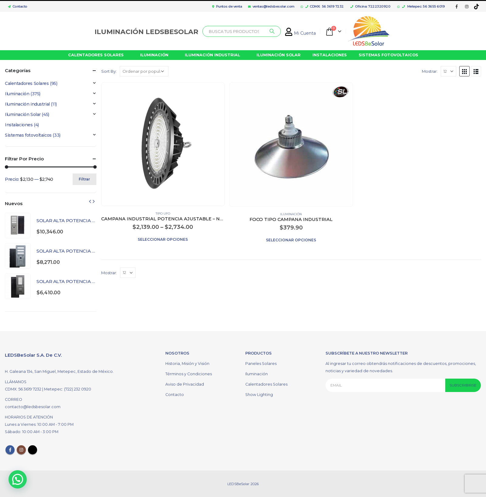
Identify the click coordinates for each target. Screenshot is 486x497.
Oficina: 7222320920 (370, 6)
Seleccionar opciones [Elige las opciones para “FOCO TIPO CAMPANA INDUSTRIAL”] (291, 240)
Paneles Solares (261, 363)
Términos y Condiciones (188, 373)
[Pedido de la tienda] (144, 71)
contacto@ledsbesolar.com (32, 406)
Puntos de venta (227, 6)
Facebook (10, 449)
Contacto (16, 6)
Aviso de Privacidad (184, 384)
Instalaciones (19, 125)
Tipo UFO (163, 213)
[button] (18, 479)
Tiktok (32, 449)
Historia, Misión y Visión (187, 363)
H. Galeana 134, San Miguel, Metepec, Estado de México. (59, 371)
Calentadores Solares (27, 83)
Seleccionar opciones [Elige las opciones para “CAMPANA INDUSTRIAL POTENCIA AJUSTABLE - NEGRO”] (163, 239)
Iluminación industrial (27, 104)
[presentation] (90, 201)
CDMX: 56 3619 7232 (324, 6)
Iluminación (291, 214)
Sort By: (109, 71)
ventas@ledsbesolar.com (271, 6)
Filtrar (84, 179)
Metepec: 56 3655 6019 (423, 6)
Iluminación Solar (23, 114)
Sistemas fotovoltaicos (28, 135)
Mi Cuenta (300, 33)
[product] (162, 144)
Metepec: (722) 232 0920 (67, 389)
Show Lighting (259, 394)
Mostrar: (430, 71)
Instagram (21, 449)
